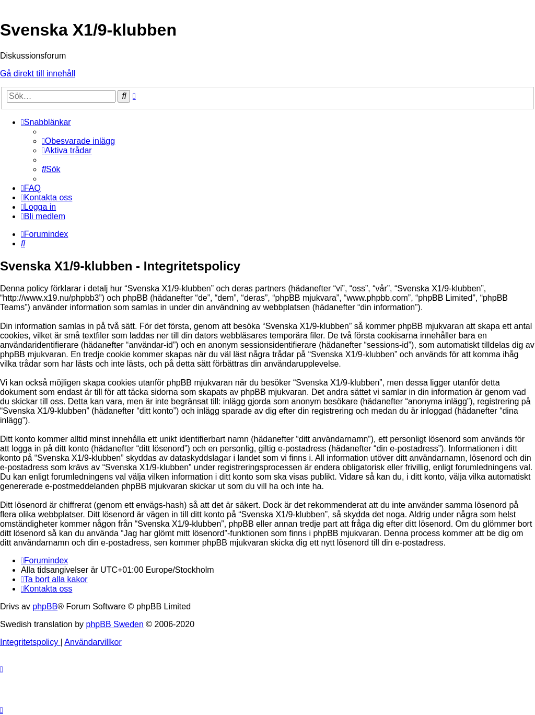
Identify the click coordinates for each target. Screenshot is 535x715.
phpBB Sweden (115, 624)
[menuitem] (78, 141)
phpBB (44, 606)
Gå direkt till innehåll (37, 73)
